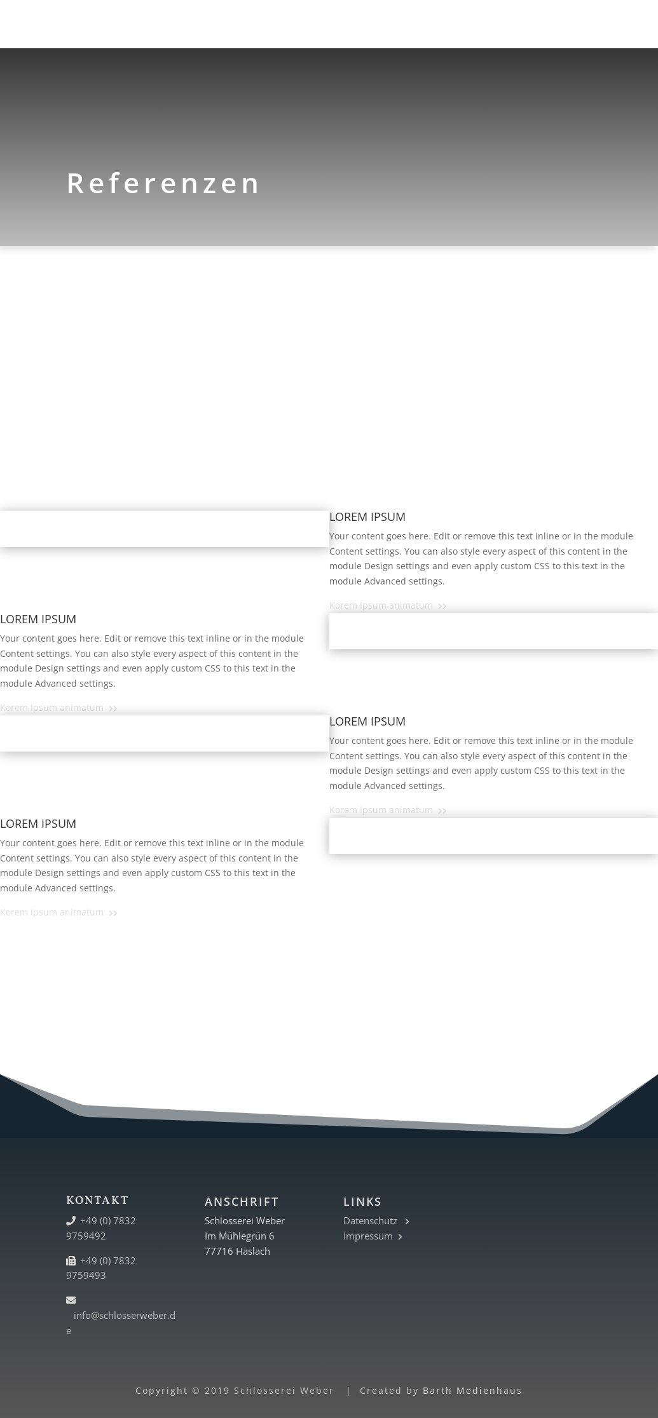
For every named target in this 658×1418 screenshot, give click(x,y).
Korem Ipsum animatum (388, 605)
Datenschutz (376, 1220)
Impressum (372, 1235)
